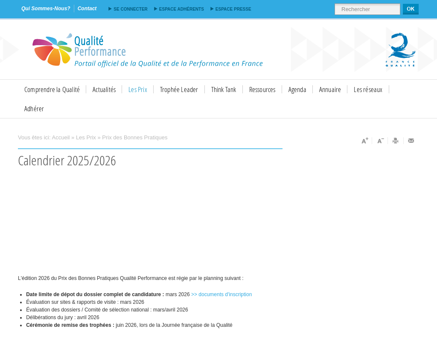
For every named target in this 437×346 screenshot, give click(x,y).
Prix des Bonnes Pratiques (134, 137)
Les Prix (137, 89)
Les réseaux (368, 89)
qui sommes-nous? (45, 9)
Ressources (262, 89)
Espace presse (233, 9)
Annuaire (330, 89)
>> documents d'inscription (221, 294)
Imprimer (396, 140)
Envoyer (411, 140)
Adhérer (34, 108)
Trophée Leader (179, 89)
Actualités (104, 89)
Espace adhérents (181, 9)
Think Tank (223, 89)
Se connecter (130, 9)
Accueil (61, 137)
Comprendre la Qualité (52, 89)
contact (87, 9)
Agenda (297, 89)
